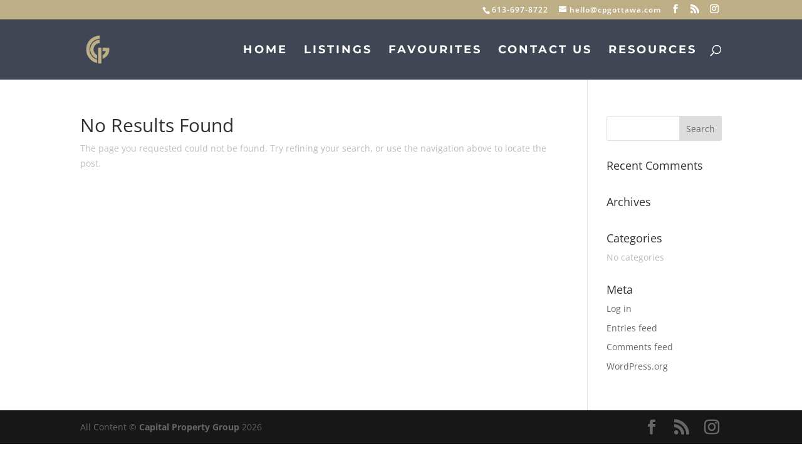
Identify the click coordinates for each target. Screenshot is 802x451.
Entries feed (632, 328)
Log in (619, 308)
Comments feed (640, 347)
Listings (338, 50)
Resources (652, 50)
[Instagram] (714, 9)
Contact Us (545, 50)
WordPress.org (637, 366)
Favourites (435, 50)
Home (265, 50)
